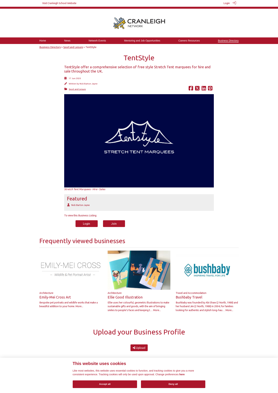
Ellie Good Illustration (125, 295)
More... (79, 304)
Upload (139, 345)
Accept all (104, 384)
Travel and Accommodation (191, 290)
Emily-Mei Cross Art (55, 295)
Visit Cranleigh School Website (59, 3)
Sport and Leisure (73, 45)
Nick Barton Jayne (89, 82)
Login (226, 3)
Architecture (46, 290)
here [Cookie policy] (182, 374)
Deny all (173, 384)
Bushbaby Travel (189, 295)
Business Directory (50, 45)
